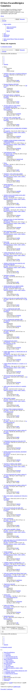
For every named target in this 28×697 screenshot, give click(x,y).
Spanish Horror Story (9, 616)
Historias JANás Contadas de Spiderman (13, 409)
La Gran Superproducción (11, 597)
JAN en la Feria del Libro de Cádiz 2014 (13, 508)
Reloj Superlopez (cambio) (10, 231)
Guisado (7, 243)
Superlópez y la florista (9, 275)
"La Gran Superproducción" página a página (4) (15, 485)
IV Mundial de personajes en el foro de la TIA (15, 441)
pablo (6, 276)
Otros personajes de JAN (10, 343)
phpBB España (16, 686)
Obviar (2, 16)
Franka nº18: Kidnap (9, 605)
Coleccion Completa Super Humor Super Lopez (15, 573)
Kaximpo (7, 377)
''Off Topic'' (6, 455)
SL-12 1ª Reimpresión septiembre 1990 (13, 319)
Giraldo (7, 232)
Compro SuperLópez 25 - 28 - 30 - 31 (13, 252)
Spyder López (7, 594)
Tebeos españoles (8, 109)
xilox (6, 197)
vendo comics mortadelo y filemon (12, 529)
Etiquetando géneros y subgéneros (12, 95)
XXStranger (8, 596)
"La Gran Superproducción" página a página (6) (15, 430)
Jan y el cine (7, 419)
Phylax (5, 163)
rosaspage (7, 222)
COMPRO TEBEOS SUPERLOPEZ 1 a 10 (14, 562)
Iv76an (7, 254)
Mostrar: (9, 627)
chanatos (7, 210)
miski (6, 399)
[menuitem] (11, 27)
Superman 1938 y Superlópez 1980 (12, 117)
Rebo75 (7, 553)
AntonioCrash (8, 153)
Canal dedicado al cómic (9, 152)
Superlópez (6, 76)
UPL (6, 617)
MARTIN (7, 108)
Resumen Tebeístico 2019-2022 (11, 84)
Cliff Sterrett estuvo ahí (9, 330)
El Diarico (6, 510)
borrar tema (6, 242)
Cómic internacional (8, 411)
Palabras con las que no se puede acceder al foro (15, 298)
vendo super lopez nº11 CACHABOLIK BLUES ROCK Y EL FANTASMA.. (15, 540)
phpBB (10, 682)
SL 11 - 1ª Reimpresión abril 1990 (12, 308)
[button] (6, 64)
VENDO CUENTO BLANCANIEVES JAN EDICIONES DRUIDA (14, 264)
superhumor (8, 574)
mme (6, 530)
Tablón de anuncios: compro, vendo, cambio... (15, 132)
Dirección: (19, 628)
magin (6, 75)
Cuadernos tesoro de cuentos (10, 340)
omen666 (7, 185)
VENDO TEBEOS (8, 552)
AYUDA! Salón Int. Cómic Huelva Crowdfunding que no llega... (12, 106)
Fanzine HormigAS (8, 184)
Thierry (7, 175)
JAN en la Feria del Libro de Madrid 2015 (14, 375)
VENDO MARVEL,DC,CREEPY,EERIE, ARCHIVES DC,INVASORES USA (14, 286)
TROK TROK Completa (9, 398)
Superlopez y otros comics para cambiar (13, 173)
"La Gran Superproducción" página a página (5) (15, 474)
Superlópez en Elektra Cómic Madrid (12, 463)
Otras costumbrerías (8, 518)
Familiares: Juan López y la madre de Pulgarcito (15, 73)
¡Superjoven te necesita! (9, 584)
